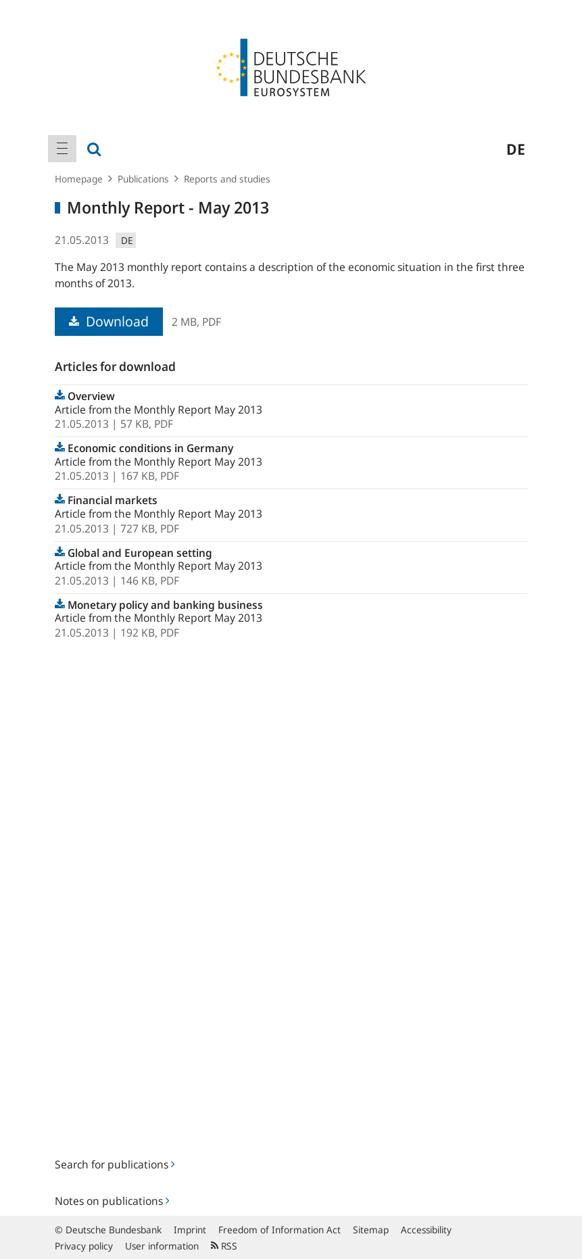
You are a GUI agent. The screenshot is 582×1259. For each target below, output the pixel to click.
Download (109, 321)
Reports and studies (227, 178)
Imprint (190, 1229)
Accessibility (426, 1229)
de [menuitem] (515, 149)
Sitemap (371, 1229)
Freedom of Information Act (279, 1229)
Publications (143, 178)
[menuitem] (62, 148)
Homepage (79, 178)
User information (162, 1245)
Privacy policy (84, 1245)
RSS (224, 1245)
